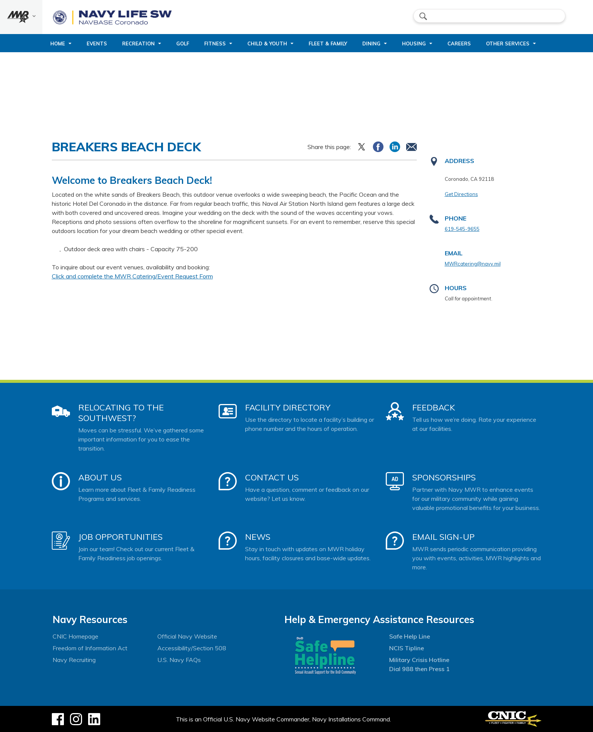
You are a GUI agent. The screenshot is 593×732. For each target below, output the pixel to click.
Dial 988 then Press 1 (419, 669)
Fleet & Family (328, 43)
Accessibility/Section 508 (191, 648)
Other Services (507, 43)
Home (57, 43)
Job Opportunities (120, 537)
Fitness (215, 43)
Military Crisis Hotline (419, 660)
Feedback (433, 407)
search (423, 16)
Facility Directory (288, 407)
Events (97, 43)
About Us (100, 477)
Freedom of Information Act (90, 648)
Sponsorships (444, 477)
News (257, 537)
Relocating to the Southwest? (121, 412)
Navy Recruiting (74, 660)
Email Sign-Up (443, 537)
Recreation (138, 43)
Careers (459, 43)
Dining (371, 43)
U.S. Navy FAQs (179, 660)
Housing (414, 43)
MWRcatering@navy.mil (473, 264)
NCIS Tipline (406, 648)
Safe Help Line (409, 636)
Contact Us (272, 477)
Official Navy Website (187, 636)
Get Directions (461, 194)
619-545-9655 (462, 229)
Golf (182, 43)
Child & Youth (267, 43)
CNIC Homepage (75, 636)
